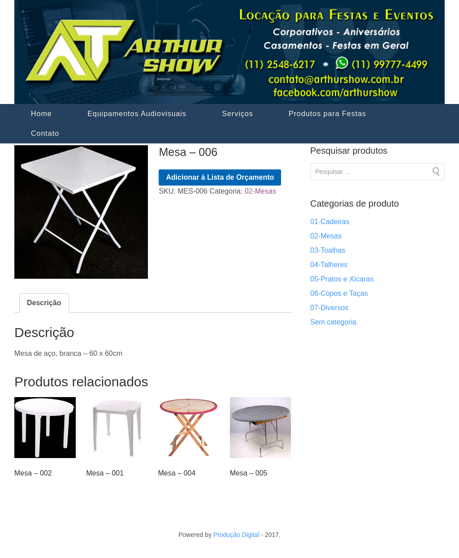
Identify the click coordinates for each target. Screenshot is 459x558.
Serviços (237, 113)
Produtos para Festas (327, 113)
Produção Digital (236, 534)
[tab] (44, 303)
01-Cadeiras (329, 221)
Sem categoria (333, 322)
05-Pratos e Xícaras (341, 279)
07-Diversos (329, 307)
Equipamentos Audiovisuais (136, 113)
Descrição (44, 303)
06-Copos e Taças (339, 293)
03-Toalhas (327, 250)
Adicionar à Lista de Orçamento (220, 177)
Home (41, 113)
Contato (45, 133)
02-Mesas (260, 191)
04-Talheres (329, 264)
